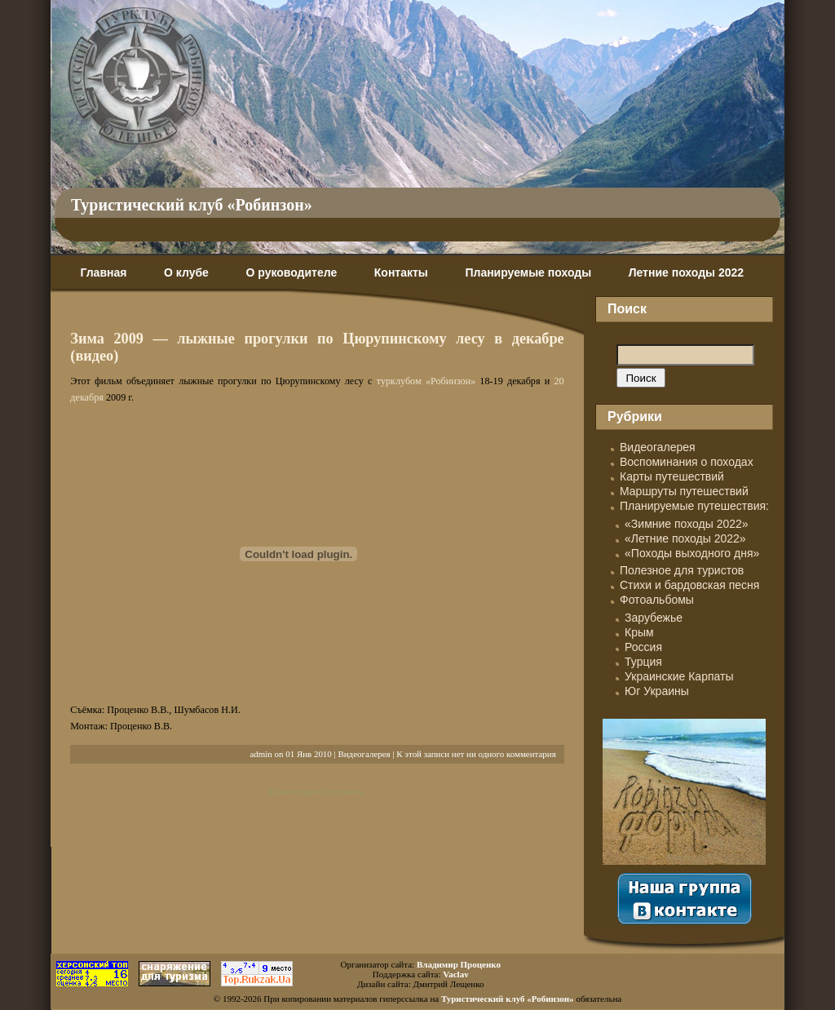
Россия (643, 646)
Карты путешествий (672, 476)
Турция (643, 661)
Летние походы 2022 (686, 272)
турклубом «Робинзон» (426, 381)
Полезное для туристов (682, 570)
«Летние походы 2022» (685, 538)
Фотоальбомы (657, 599)
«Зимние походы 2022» (687, 523)
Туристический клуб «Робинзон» (191, 205)
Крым (639, 632)
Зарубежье (654, 617)
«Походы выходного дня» (692, 553)
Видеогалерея (364, 754)
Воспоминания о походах (686, 461)
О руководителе (291, 272)
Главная (103, 272)
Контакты (401, 272)
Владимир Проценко (459, 964)
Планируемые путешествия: (694, 505)
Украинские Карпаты (679, 676)
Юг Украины (657, 691)
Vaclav (455, 974)
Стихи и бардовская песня (689, 584)
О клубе (186, 272)
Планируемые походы (528, 272)
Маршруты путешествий (684, 491)
